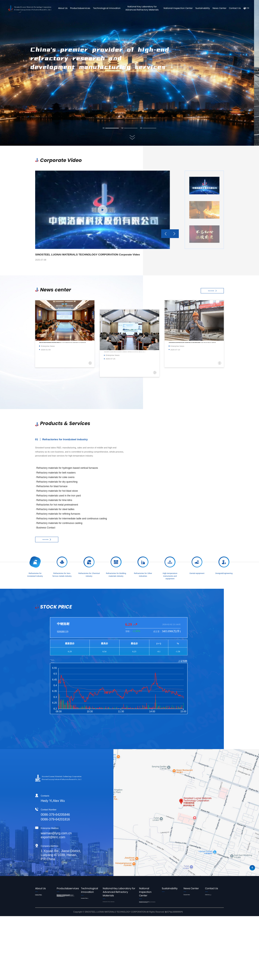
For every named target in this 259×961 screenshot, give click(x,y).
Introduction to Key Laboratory (118, 903)
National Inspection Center (178, 8)
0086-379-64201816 (38, 819)
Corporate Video (190, 900)
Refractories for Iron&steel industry (64, 898)
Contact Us (235, 8)
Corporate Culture (42, 903)
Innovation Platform (92, 903)
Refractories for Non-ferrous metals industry (66, 905)
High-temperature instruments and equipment (64, 935)
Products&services (80, 8)
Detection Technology (148, 918)
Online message (212, 900)
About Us (63, 8)
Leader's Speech (42, 896)
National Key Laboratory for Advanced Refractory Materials (142, 8)
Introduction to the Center (146, 905)
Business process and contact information (148, 912)
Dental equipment (64, 942)
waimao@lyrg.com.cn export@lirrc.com (39, 835)
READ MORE (212, 291)
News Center (219, 8)
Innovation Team (91, 900)
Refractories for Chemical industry (67, 912)
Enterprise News (190, 896)
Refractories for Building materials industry (67, 919)
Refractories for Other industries (66, 926)
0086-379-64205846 (38, 814)
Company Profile (42, 900)
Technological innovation (107, 8)
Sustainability (202, 8)
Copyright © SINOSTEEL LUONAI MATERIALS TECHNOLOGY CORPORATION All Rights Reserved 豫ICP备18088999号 (128, 957)
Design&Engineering (65, 945)
